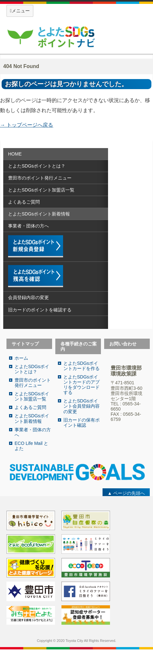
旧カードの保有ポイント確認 (81, 422)
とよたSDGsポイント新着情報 (39, 213)
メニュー (20, 10)
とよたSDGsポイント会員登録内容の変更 (81, 406)
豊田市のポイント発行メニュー (39, 177)
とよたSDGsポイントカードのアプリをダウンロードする (81, 384)
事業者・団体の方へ (28, 225)
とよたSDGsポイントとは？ (36, 165)
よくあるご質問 (24, 201)
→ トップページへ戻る (26, 125)
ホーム (21, 358)
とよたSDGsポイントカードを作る (81, 366)
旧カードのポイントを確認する (39, 309)
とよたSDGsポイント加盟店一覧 (41, 189)
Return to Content (26, 133)
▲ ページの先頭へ (126, 493)
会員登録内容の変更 (28, 297)
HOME (15, 154)
